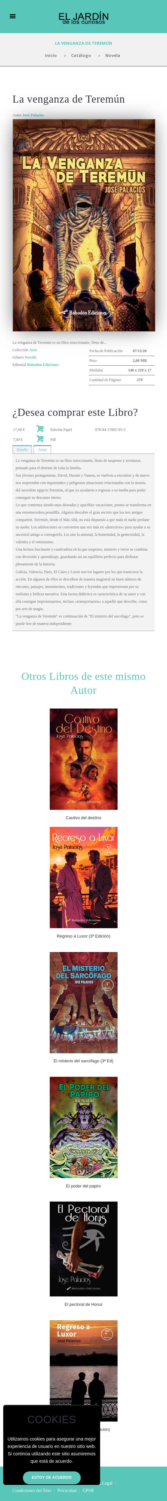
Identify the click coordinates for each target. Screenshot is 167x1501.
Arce (33, 350)
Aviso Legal (101, 1483)
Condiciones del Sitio (32, 1490)
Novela (112, 55)
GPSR (88, 1490)
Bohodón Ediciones (43, 364)
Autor (42, 449)
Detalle (22, 449)
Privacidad (67, 1490)
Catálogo (81, 55)
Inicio (51, 55)
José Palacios (33, 115)
